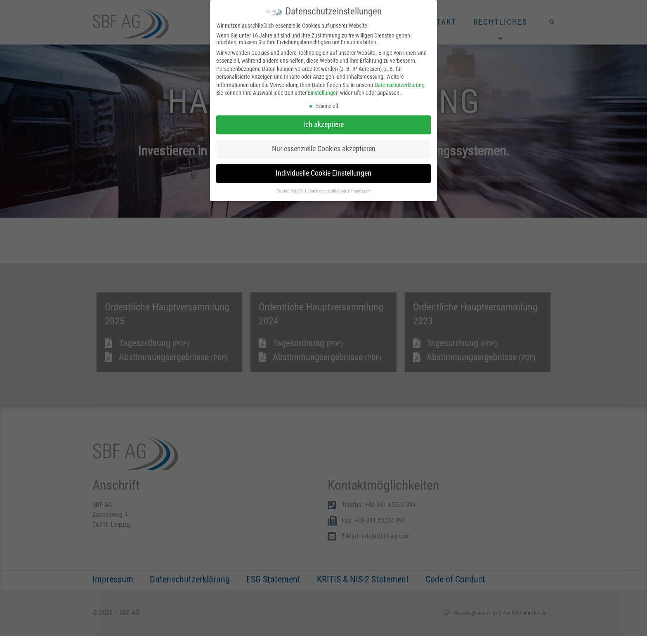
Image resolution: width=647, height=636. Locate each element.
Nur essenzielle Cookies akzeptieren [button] (323, 149)
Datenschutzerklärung (400, 85)
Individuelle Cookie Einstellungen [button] (323, 173)
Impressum (361, 191)
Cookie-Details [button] (290, 191)
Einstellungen (323, 92)
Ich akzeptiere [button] (323, 124)
